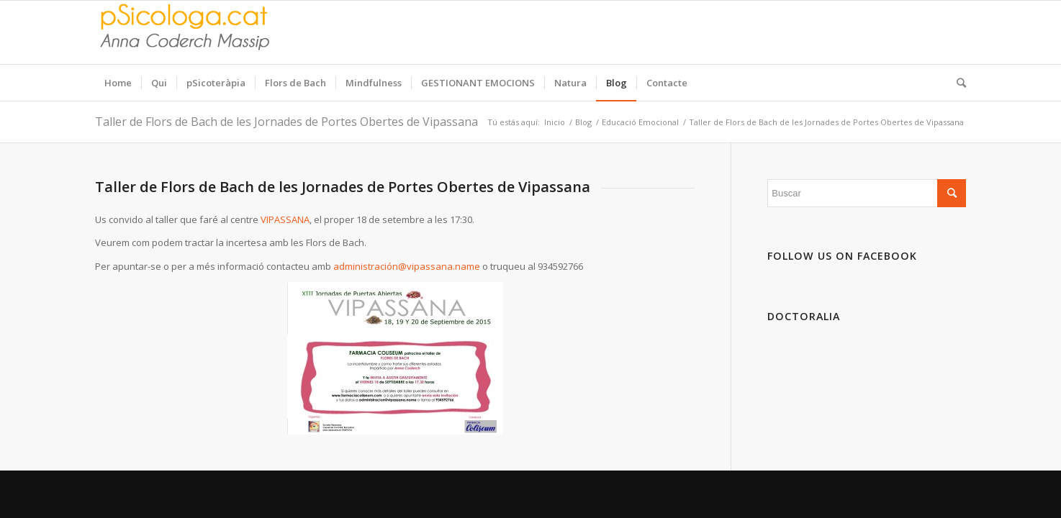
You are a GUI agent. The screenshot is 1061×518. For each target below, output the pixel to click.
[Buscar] (956, 83)
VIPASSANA (285, 219)
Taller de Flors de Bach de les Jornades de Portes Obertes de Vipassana (286, 122)
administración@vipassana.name (406, 266)
